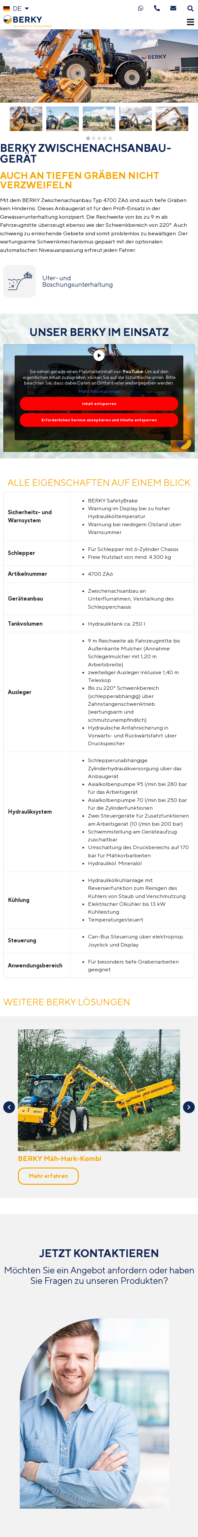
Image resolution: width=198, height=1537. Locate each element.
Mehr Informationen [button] (99, 391)
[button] (191, 8)
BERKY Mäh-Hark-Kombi (59, 672)
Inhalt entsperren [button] (99, 403)
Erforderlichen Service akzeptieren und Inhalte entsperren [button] (99, 420)
